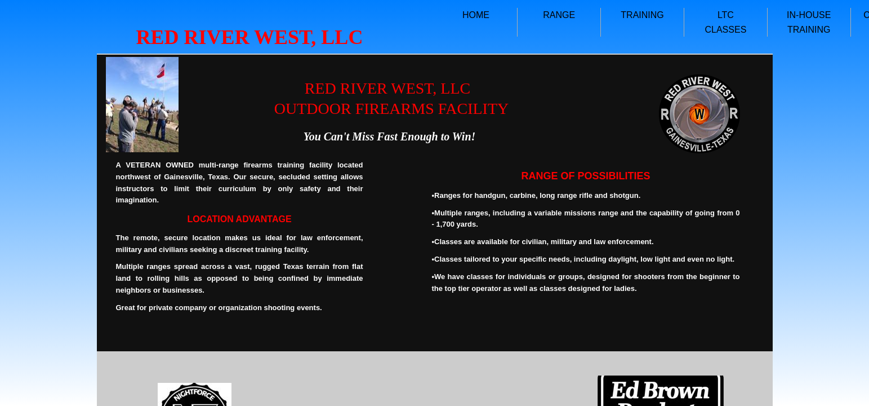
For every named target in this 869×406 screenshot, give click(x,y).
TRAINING (642, 15)
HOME (475, 15)
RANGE (559, 15)
